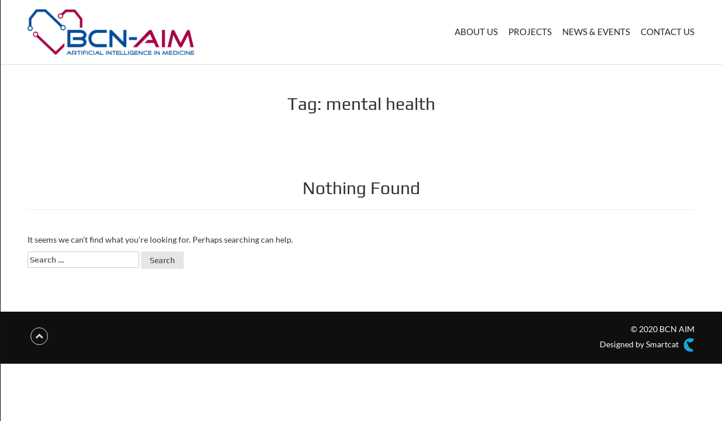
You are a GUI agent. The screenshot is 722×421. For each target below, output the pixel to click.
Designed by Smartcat (647, 345)
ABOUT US (476, 31)
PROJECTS (530, 31)
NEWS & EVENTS (596, 31)
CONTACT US (668, 31)
